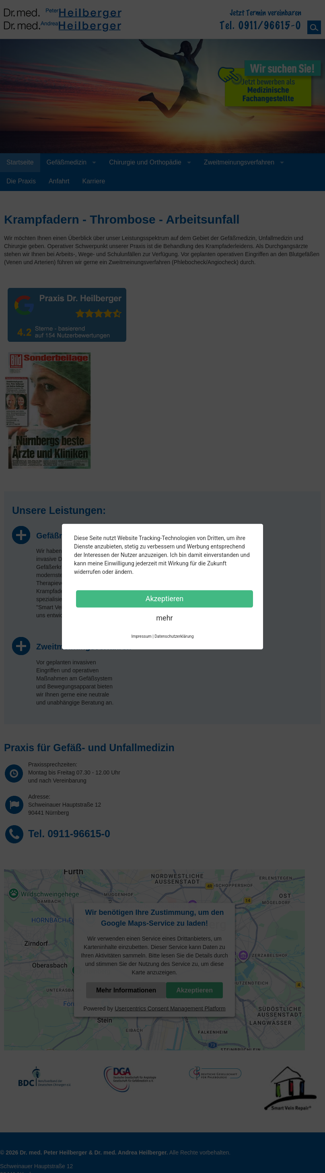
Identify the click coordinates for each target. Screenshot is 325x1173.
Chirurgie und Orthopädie (145, 162)
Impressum (141, 636)
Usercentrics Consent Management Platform (170, 1008)
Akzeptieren (194, 989)
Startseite (20, 162)
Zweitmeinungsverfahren (239, 162)
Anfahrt (59, 181)
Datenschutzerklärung (173, 636)
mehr (164, 617)
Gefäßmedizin (67, 162)
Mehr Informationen (126, 989)
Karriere (93, 181)
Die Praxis (21, 181)
